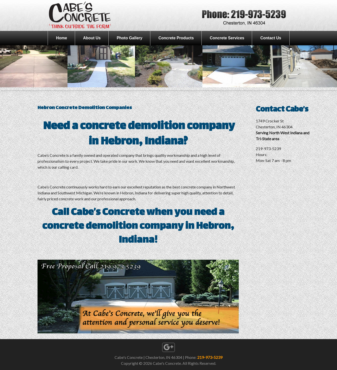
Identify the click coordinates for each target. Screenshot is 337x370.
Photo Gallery (129, 38)
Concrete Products (176, 38)
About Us (92, 38)
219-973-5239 (209, 357)
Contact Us (270, 38)
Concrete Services (227, 38)
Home (61, 38)
